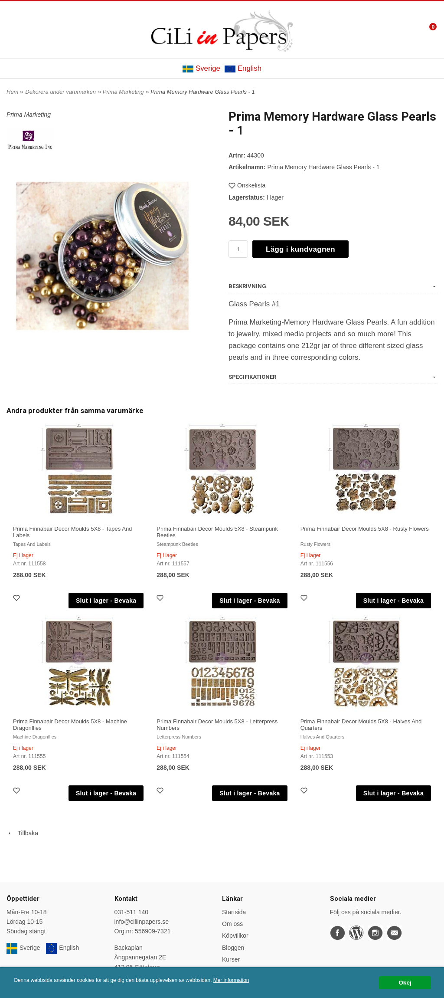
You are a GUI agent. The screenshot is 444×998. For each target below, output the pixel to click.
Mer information (231, 980)
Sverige (201, 68)
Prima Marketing (123, 92)
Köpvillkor (235, 935)
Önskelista (247, 185)
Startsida (234, 912)
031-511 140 (131, 912)
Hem (12, 92)
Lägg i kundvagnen (300, 249)
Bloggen (233, 947)
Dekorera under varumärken (60, 92)
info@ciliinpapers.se (141, 921)
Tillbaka (22, 833)
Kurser (231, 959)
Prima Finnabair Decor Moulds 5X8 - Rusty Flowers (364, 528)
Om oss (232, 923)
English (243, 68)
